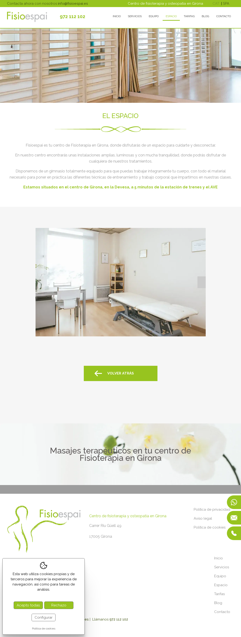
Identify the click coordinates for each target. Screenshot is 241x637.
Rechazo (58, 605)
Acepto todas (28, 605)
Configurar (43, 617)
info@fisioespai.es (73, 3)
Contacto (223, 16)
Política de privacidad (212, 509)
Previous (40, 282)
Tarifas (189, 16)
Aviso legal (203, 518)
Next (201, 282)
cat (216, 3)
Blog (205, 16)
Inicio (117, 16)
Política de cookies (209, 527)
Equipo (154, 16)
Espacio (171, 16)
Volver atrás (120, 373)
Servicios (135, 16)
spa (226, 3)
